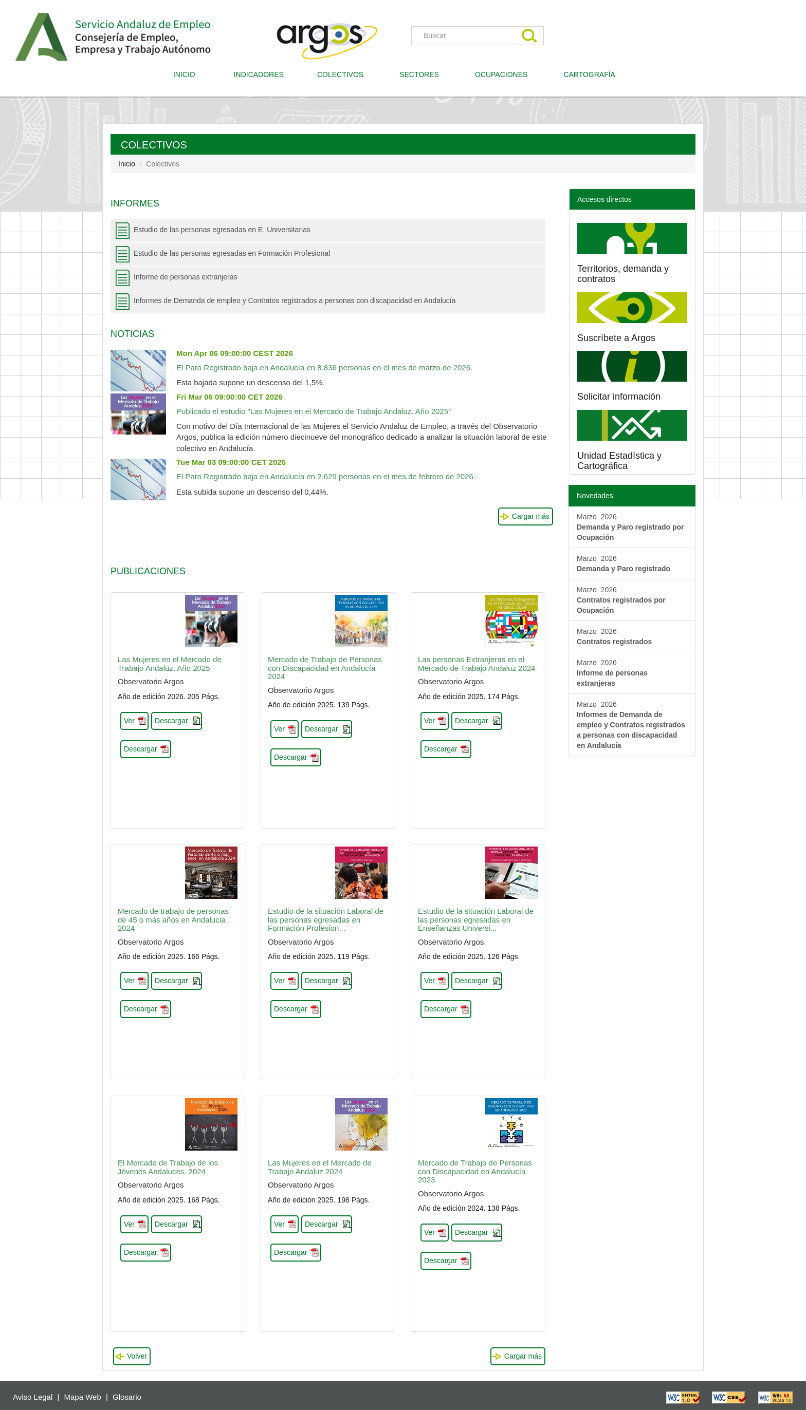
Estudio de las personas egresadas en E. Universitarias (222, 229)
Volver (137, 1356)
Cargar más (530, 516)
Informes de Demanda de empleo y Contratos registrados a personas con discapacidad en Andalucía (295, 300)
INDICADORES (259, 74)
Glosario (127, 1397)
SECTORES (419, 74)
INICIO (188, 74)
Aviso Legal (32, 1397)
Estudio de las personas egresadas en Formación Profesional (232, 253)
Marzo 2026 (630, 527)
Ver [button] (129, 721)
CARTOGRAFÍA (589, 74)
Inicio (126, 164)
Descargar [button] (171, 721)
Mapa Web (82, 1397)
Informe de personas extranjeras (185, 277)
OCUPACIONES (501, 74)
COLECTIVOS (344, 74)
